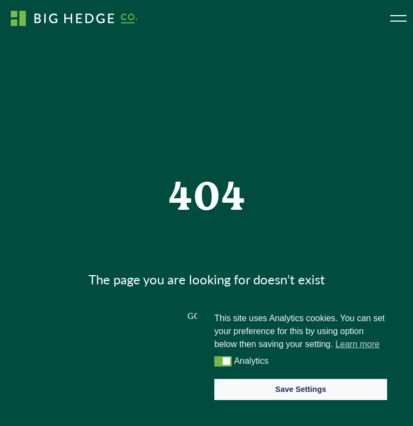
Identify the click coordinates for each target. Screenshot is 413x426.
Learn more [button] (357, 344)
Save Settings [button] (300, 389)
